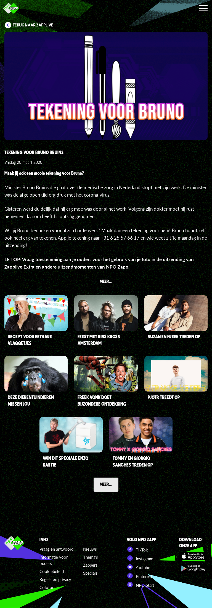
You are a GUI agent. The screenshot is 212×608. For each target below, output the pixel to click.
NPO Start (140, 584)
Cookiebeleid (51, 571)
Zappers (90, 565)
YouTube (138, 567)
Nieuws (90, 549)
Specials (90, 572)
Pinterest (139, 575)
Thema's (90, 557)
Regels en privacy (55, 579)
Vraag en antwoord (56, 549)
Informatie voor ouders (53, 560)
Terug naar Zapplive (33, 25)
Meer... (106, 484)
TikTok (137, 549)
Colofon (46, 587)
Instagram (140, 558)
